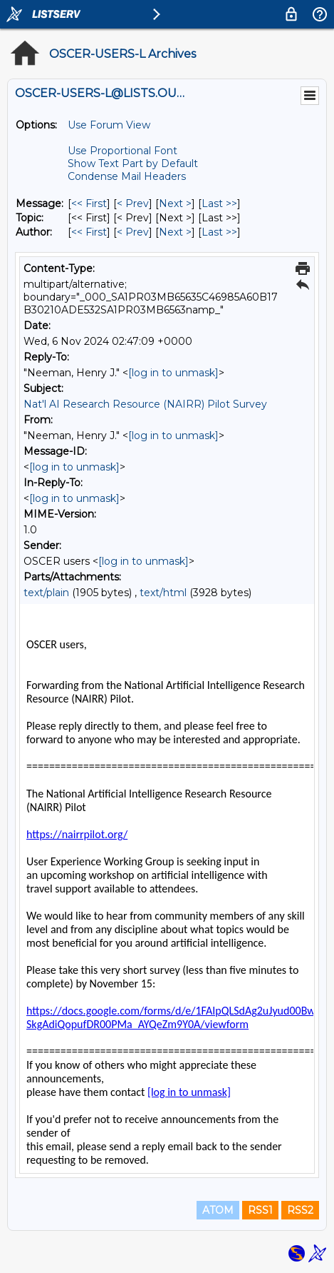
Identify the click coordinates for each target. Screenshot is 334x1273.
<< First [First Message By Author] (89, 232)
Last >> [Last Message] (219, 203)
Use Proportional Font (122, 150)
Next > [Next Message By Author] (175, 232)
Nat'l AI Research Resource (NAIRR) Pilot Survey (145, 404)
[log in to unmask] (173, 372)
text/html (163, 592)
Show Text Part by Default (133, 163)
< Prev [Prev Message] (133, 203)
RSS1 (260, 1210)
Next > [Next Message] (175, 203)
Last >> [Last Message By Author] (219, 232)
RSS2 (300, 1210)
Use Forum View (109, 125)
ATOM (218, 1210)
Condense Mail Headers (127, 176)
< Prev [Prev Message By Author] (133, 232)
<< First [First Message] (89, 203)
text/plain (46, 592)
